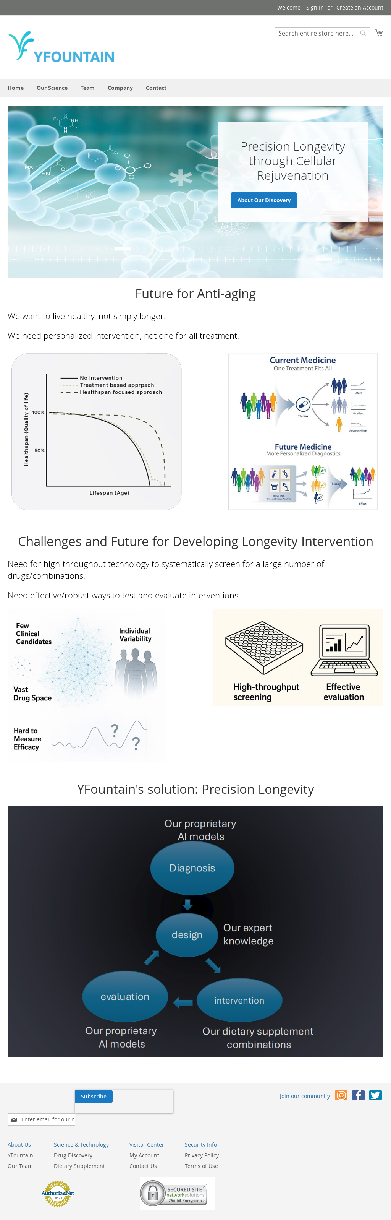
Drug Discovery (194, 1132)
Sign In (315, 7)
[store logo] (61, 46)
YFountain (142, 1132)
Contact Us (264, 1143)
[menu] (195, 88)
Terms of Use (322, 1143)
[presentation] (56, 1114)
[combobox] (322, 33)
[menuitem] (15, 88)
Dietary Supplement (200, 1143)
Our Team (141, 1143)
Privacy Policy (323, 1132)
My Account (266, 1132)
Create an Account (359, 7)
